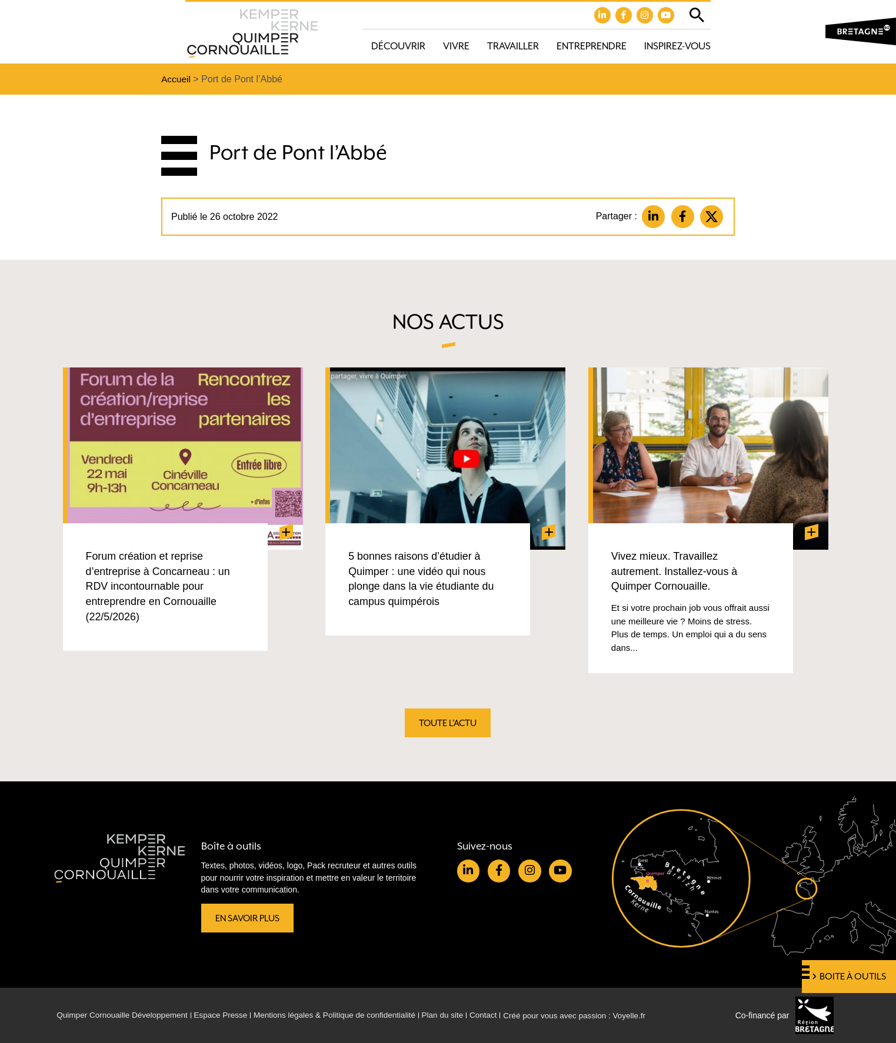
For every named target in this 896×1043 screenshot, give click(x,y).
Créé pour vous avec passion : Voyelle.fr (593, 1015)
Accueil (176, 80)
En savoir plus (249, 917)
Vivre (456, 46)
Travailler (513, 46)
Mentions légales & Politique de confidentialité (344, 1015)
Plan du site (456, 1015)
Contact (498, 1015)
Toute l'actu (448, 724)
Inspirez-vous (677, 46)
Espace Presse (226, 1015)
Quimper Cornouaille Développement (124, 1015)
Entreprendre (592, 46)
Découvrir (398, 46)
